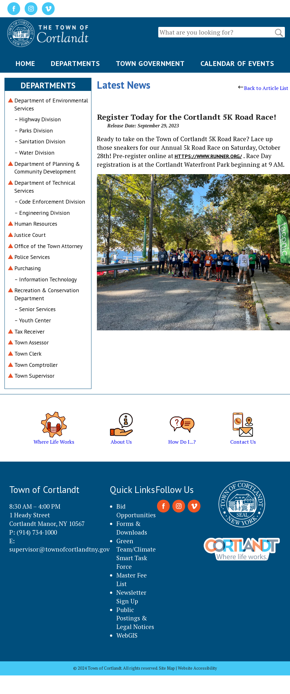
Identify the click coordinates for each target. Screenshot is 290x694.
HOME (25, 63)
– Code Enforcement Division (49, 201)
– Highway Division (37, 119)
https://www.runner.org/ (208, 156)
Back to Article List (263, 88)
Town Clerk (28, 353)
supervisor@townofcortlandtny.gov (59, 549)
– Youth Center (32, 320)
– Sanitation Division (39, 141)
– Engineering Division (42, 212)
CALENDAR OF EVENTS (237, 63)
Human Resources (35, 223)
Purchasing (27, 268)
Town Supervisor (34, 375)
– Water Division (34, 152)
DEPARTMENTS (75, 63)
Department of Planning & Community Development (47, 167)
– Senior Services (35, 309)
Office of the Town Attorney (48, 246)
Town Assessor (31, 342)
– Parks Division (33, 130)
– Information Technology (45, 279)
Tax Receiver (29, 331)
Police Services (32, 257)
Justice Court (30, 234)
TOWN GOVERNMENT (150, 63)
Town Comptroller (36, 364)
